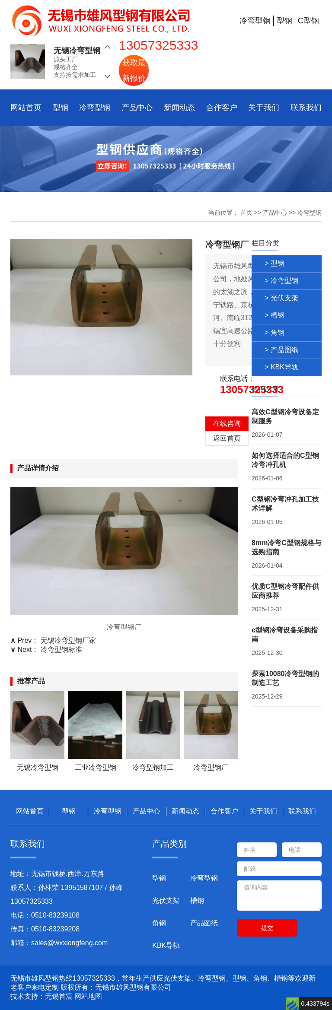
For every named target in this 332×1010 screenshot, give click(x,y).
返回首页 (227, 438)
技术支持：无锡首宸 (41, 996)
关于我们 (263, 107)
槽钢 (197, 900)
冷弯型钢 (94, 107)
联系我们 (306, 107)
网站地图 (88, 996)
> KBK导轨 (281, 367)
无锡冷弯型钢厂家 (68, 640)
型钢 (60, 107)
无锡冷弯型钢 (77, 46)
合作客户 (221, 107)
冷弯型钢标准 (61, 649)
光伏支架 (166, 900)
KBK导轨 (166, 945)
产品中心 (137, 107)
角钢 (159, 923)
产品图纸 (204, 923)
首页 (246, 212)
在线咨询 (227, 423)
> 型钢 (274, 263)
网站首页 (26, 107)
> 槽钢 (274, 315)
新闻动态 (179, 107)
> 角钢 (274, 332)
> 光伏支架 (281, 298)
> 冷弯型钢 (281, 280)
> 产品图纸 (281, 349)
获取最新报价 (134, 66)
